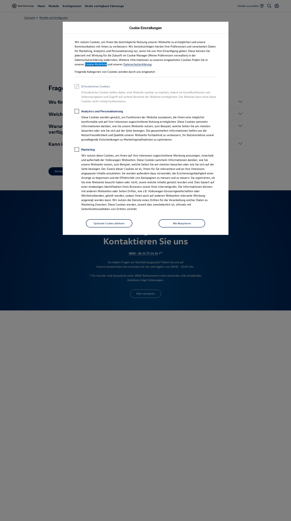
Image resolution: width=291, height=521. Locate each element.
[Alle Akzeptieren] (182, 223)
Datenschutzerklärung (137, 64)
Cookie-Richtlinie (96, 64)
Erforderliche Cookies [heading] (92, 87)
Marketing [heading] (85, 150)
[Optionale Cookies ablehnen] (109, 223)
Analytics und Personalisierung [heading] (99, 112)
